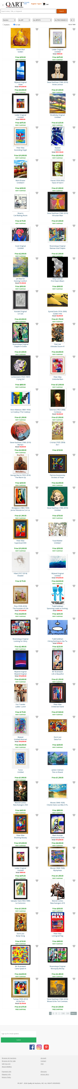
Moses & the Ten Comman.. (57, 1001)
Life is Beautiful (58, 674)
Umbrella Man (57, 379)
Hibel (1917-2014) (20, 573)
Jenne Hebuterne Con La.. (20, 510)
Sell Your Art (6, 1064)
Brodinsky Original (57, 115)
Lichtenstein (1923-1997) (20, 377)
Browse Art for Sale (9, 1061)
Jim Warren (20, 279)
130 (63, 1013)
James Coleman (57, 770)
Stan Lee (57, 344)
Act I (57, 445)
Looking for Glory (20, 641)
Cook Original (20, 246)
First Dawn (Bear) (57, 281)
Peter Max (20, 148)
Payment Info (6, 1071)
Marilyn (20, 445)
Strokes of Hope (57, 477)
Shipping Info (6, 1074)
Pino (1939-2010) (20, 606)
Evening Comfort (20, 281)
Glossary (44, 1071)
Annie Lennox (57, 84)
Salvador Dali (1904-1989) (20, 901)
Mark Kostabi (57, 835)
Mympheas (57, 870)
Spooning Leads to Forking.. (57, 608)
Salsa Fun (57, 739)
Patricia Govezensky (57, 475)
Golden (20, 52)
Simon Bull (20, 49)
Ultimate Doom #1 (57, 346)
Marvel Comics (20, 803)
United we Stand (57, 707)
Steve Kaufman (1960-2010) (57, 82)
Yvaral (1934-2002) (57, 180)
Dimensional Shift (57, 838)
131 (67, 1013)
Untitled (57, 52)
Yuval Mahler (58, 541)
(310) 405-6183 (27, 3)
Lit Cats (20, 314)
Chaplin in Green (20, 346)
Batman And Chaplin (57, 248)
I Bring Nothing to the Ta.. (58, 641)
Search (61, 11)
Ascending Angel (20, 150)
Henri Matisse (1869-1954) (20, 410)
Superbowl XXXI (20, 543)
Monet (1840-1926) (57, 803)
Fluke (20, 84)
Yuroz (20, 770)
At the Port (20, 1001)
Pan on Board (57, 772)
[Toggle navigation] (3, 5)
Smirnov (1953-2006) (57, 410)
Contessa (57, 412)
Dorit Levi (57, 737)
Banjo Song (20, 936)
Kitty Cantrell (58, 279)
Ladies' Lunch (20, 707)
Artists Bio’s (45, 1074)
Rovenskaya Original (57, 246)
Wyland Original (20, 82)
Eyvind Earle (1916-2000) (57, 311)
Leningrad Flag (57, 936)
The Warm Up (20, 477)
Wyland (57, 148)
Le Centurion (20, 903)
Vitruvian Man (57, 215)
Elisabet (20, 576)
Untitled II (20, 183)
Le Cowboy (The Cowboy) (20, 412)
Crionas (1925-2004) (57, 442)
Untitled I (57, 543)
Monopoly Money (57, 968)
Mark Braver (20, 180)
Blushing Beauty (20, 838)
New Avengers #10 (57, 903)
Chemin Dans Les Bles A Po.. (57, 805)
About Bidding (7, 1067)
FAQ (42, 1064)
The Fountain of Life (20, 608)
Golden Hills (57, 314)
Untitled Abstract (20, 739)
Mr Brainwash (57, 672)
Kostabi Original (20, 311)
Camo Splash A (20, 968)
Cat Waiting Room (20, 215)
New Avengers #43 (20, 805)
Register (33, 4)
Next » (73, 1013)
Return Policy (6, 1077)
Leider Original (57, 49)
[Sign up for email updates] (18, 1033)
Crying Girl (20, 379)
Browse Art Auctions (9, 1058)
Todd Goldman (57, 606)
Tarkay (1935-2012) (20, 999)
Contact (43, 1061)
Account (43, 1058)
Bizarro (20, 213)
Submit (18, 1040)
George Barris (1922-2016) (20, 475)
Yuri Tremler (20, 704)
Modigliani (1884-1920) (20, 508)
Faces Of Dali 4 (57, 183)
